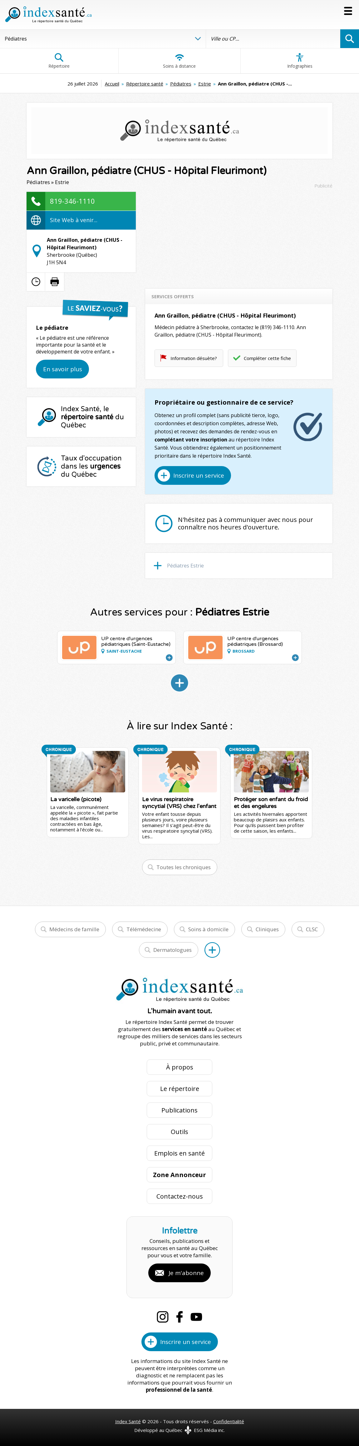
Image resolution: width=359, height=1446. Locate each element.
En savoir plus (62, 369)
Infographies (299, 61)
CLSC (312, 929)
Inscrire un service (198, 475)
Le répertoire (179, 1088)
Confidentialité (228, 1421)
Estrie (204, 83)
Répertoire (59, 61)
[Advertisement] (238, 235)
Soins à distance (179, 61)
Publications (179, 1110)
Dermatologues (172, 949)
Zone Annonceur (179, 1175)
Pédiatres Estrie (185, 565)
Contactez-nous (179, 1196)
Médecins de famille (74, 929)
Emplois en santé (179, 1153)
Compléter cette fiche (267, 358)
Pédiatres (180, 83)
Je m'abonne (186, 1273)
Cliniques (267, 929)
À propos (179, 1067)
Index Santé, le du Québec (92, 417)
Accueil (112, 83)
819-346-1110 (72, 201)
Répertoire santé (144, 83)
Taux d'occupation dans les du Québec (91, 466)
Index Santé (128, 1421)
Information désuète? (193, 358)
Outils (179, 1131)
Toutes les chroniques (183, 867)
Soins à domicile (208, 929)
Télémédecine (143, 929)
